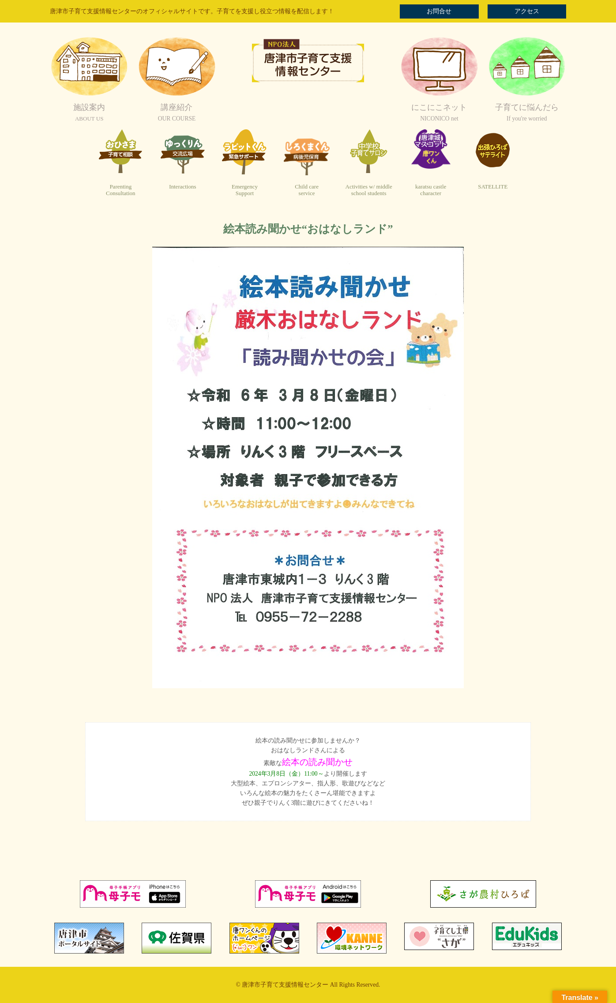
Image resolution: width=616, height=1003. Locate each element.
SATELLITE (492, 186)
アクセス (527, 11)
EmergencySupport (245, 190)
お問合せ (439, 11)
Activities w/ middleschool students (369, 190)
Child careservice (307, 190)
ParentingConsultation (120, 190)
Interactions (182, 186)
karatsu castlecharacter (430, 190)
